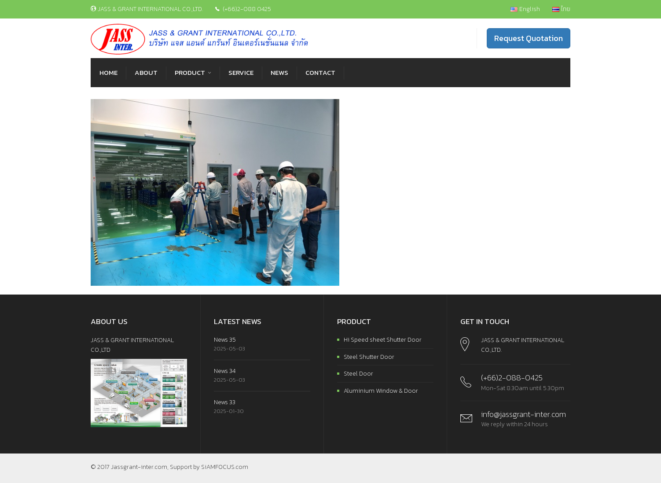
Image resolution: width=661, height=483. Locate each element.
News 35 (225, 339)
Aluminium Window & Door (381, 390)
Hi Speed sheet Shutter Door (383, 339)
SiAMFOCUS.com (224, 467)
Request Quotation (528, 38)
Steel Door (358, 373)
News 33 (224, 402)
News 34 (224, 371)
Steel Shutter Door (369, 356)
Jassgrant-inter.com (139, 467)
